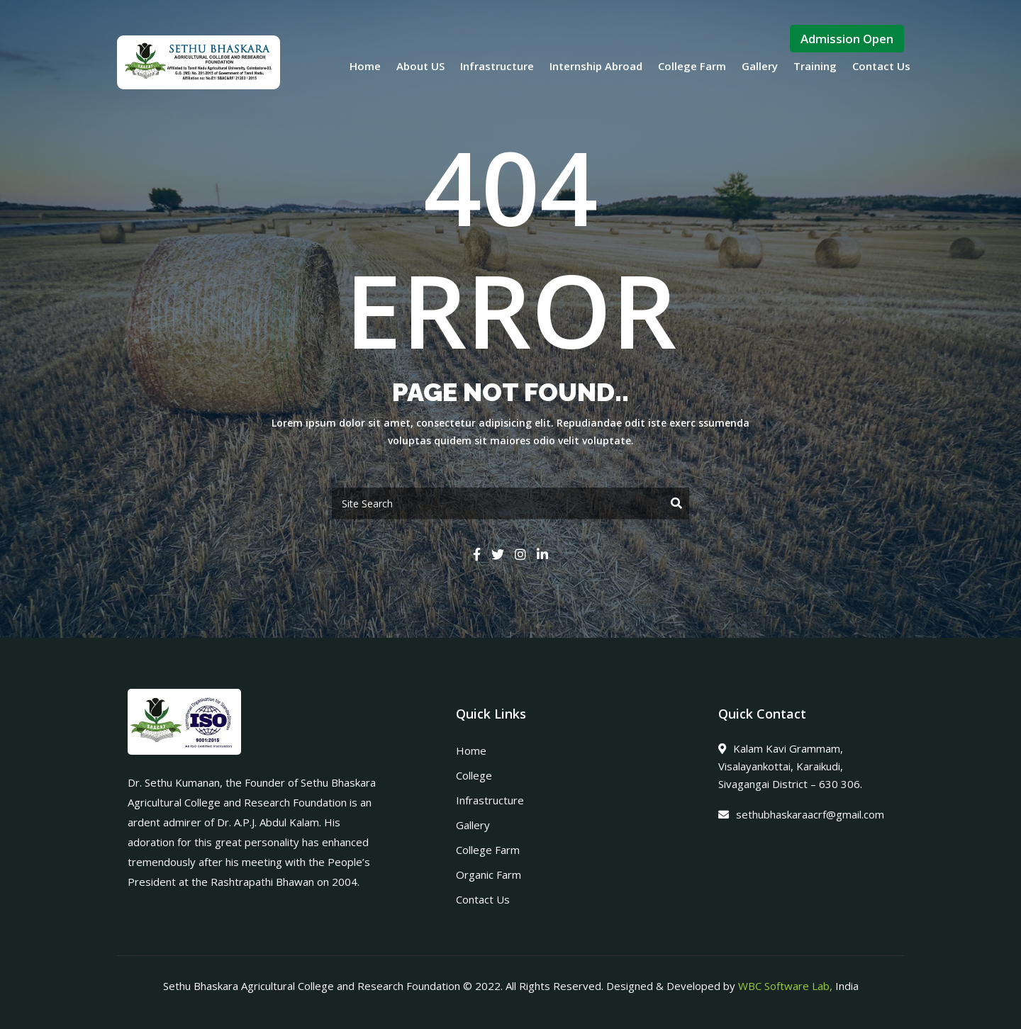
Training (815, 66)
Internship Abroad (595, 66)
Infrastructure (497, 66)
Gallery (760, 66)
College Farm (692, 66)
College (474, 775)
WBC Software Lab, (785, 986)
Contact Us (881, 66)
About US (420, 66)
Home (365, 66)
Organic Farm (488, 874)
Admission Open (846, 38)
